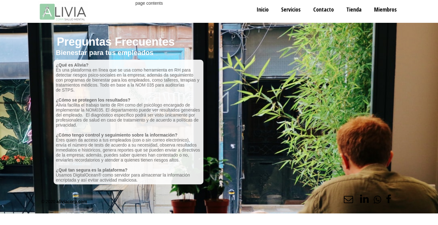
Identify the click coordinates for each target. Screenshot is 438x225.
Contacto (323, 9)
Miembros (385, 9)
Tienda (354, 9)
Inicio (262, 9)
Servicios (291, 9)
